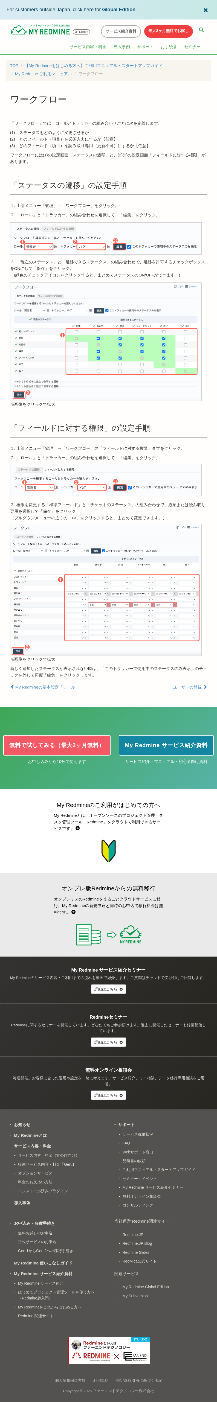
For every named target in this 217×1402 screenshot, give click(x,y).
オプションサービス (35, 1173)
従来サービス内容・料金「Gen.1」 (48, 1164)
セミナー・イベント (140, 1178)
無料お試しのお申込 (35, 1233)
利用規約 (101, 1380)
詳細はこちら (108, 989)
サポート (145, 46)
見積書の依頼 (134, 1161)
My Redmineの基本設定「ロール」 (44, 686)
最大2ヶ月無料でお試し (168, 30)
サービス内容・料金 (88, 46)
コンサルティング (138, 1205)
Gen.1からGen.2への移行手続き (45, 1251)
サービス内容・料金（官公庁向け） (48, 1155)
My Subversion (135, 1296)
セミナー (192, 46)
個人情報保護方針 (70, 1380)
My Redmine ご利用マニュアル (43, 73)
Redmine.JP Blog (137, 1243)
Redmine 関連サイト (36, 1316)
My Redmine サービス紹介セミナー (153, 1187)
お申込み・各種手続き (34, 1223)
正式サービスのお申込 (37, 1242)
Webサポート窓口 (138, 1152)
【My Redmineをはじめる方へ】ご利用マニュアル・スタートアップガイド (94, 65)
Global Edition (118, 9)
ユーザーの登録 (190, 686)
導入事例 (122, 46)
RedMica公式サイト (140, 1261)
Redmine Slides (136, 1252)
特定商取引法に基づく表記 (139, 1380)
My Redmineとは (30, 1135)
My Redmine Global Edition (146, 1287)
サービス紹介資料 (121, 31)
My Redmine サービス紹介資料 (43, 1273)
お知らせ (22, 1124)
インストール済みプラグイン (43, 1191)
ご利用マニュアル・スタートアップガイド (159, 1169)
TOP (14, 65)
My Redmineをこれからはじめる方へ (50, 1307)
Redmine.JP (133, 1234)
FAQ (126, 1143)
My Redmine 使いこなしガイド (43, 1263)
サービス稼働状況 (138, 1134)
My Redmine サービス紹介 (40, 1283)
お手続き (169, 46)
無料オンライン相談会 (142, 1196)
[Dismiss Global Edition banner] (205, 9)
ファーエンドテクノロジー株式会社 (123, 1391)
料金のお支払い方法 (35, 1182)
